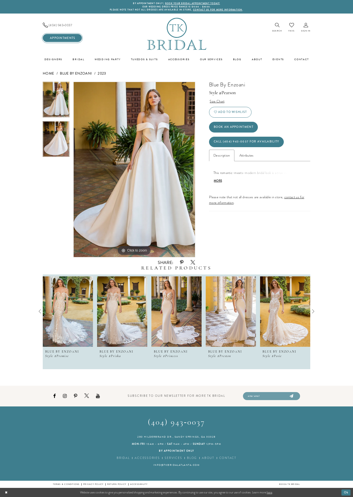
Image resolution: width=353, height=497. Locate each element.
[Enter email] (271, 396)
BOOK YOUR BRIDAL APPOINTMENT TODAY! (192, 3)
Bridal (123, 458)
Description (221, 155)
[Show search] (277, 28)
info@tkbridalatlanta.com (176, 465)
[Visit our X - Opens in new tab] (86, 396)
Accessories (147, 458)
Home (48, 73)
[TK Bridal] (176, 34)
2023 (102, 73)
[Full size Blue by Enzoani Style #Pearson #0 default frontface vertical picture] (134, 169)
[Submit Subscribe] (291, 396)
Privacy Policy (93, 484)
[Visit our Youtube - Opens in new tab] (98, 396)
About (208, 458)
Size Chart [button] (217, 101)
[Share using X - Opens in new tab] (192, 262)
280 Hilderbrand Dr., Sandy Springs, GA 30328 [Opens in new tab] (176, 437)
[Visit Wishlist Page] (291, 27)
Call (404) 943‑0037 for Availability (246, 141)
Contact (227, 458)
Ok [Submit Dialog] (346, 492)
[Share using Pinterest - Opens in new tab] (182, 262)
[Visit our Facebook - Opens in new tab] (54, 396)
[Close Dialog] (6, 492)
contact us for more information (217, 9)
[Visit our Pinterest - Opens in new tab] (75, 396)
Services (173, 458)
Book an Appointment (233, 127)
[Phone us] (62, 25)
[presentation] (68, 311)
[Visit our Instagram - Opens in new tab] (65, 396)
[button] (306, 28)
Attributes (246, 155)
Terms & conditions (66, 484)
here (269, 492)
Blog (192, 458)
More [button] (218, 181)
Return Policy (116, 484)
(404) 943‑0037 (176, 423)
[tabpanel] (56, 101)
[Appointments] (62, 38)
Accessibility (139, 484)
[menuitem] (62, 25)
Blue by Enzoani (76, 73)
